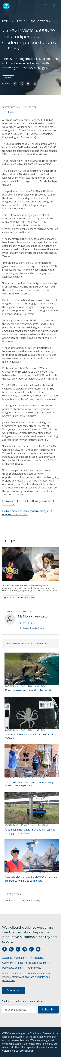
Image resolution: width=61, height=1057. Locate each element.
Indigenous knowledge (31, 900)
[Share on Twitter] (21, 83)
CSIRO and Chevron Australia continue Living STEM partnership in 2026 (29, 783)
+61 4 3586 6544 (27, 623)
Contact (8, 77)
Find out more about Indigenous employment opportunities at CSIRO (27, 512)
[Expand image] (30, 564)
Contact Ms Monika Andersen (32, 628)
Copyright (7, 962)
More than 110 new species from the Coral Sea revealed (30, 736)
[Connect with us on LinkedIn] (18, 949)
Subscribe (48, 1009)
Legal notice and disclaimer (33, 962)
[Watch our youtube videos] (38, 949)
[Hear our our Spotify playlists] (24, 949)
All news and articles (37, 21)
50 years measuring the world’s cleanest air (28, 690)
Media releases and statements (25, 643)
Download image (19, 597)
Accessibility (37, 957)
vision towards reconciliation (18, 1050)
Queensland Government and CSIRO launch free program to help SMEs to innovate (30, 879)
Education (10, 900)
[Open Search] (54, 6)
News (19, 21)
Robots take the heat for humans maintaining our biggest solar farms (29, 831)
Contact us (13, 990)
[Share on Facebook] (15, 83)
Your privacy (34, 967)
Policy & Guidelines (12, 967)
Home (5, 21)
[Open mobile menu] (45, 6)
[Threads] (31, 949)
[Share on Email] (35, 83)
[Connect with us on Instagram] (11, 949)
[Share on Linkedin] (28, 83)
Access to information (14, 957)
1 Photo (9, 112)
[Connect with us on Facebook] (4, 949)
